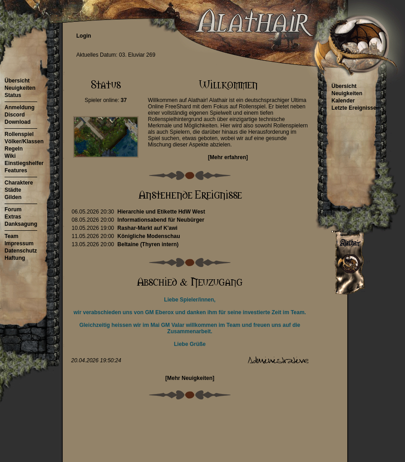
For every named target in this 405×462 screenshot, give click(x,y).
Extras (13, 217)
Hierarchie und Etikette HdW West (161, 212)
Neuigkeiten (20, 88)
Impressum (19, 243)
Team (11, 236)
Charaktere (19, 183)
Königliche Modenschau (149, 236)
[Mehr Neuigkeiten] (189, 378)
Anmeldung (20, 107)
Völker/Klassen (24, 141)
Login (83, 36)
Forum (13, 209)
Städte (13, 190)
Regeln (14, 149)
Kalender (343, 100)
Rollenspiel (19, 134)
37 (124, 100)
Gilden (13, 197)
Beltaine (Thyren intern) (148, 244)
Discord (15, 115)
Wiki (10, 156)
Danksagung (21, 224)
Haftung (15, 258)
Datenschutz (21, 251)
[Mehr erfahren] (228, 157)
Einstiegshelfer (24, 163)
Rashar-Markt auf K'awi (148, 228)
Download (17, 122)
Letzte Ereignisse (353, 108)
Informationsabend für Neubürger (161, 220)
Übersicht (17, 81)
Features (16, 170)
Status (13, 95)
